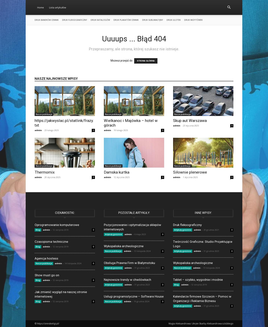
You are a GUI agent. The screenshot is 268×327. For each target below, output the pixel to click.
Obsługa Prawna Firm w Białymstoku (129, 263)
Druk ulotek (174, 19)
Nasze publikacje (44, 114)
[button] (228, 8)
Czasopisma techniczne (51, 241)
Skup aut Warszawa (190, 120)
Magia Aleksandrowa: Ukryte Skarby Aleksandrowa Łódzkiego (201, 323)
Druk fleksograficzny (74, 19)
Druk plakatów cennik (126, 19)
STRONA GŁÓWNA (146, 61)
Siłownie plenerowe (190, 172)
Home (40, 7)
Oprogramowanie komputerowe (57, 225)
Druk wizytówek (193, 19)
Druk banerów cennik (47, 19)
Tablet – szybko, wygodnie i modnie (198, 280)
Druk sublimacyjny (152, 19)
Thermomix (45, 172)
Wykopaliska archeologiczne (123, 246)
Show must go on (47, 275)
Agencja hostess (46, 258)
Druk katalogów (100, 19)
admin (38, 130)
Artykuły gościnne (113, 234)
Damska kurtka (116, 172)
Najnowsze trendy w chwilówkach (127, 280)
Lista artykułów (57, 7)
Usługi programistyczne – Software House (134, 296)
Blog (38, 230)
